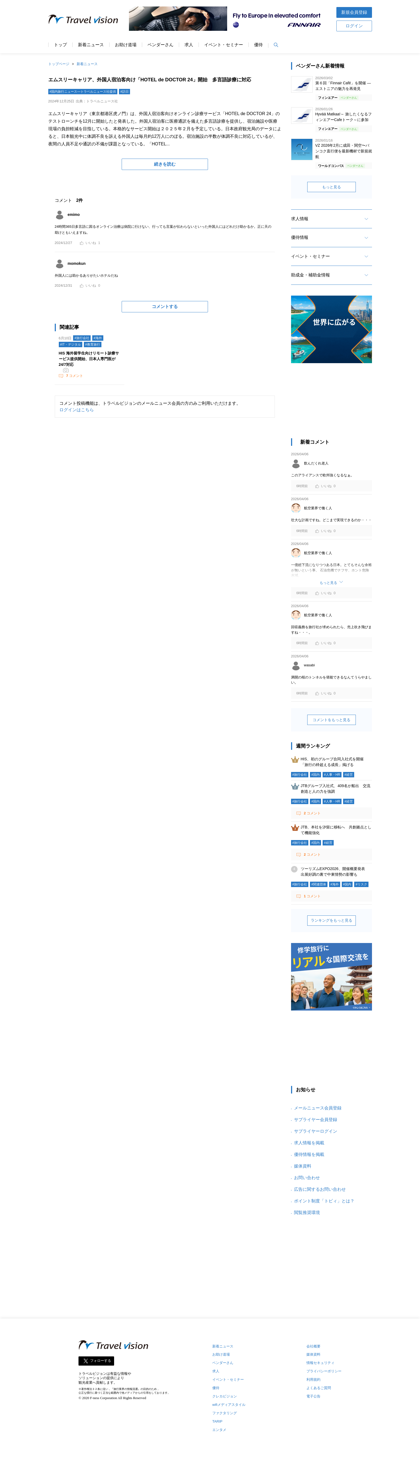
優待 (258, 45)
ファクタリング (224, 1413)
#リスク (361, 884)
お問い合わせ (307, 1177)
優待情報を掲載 (309, 1154)
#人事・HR (332, 775)
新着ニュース (91, 45)
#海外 (98, 338)
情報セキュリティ (320, 1363)
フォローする (100, 1361)
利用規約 (313, 1379)
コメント (74, 376)
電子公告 (313, 1396)
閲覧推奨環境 (307, 1212)
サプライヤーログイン (315, 1131)
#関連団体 (318, 884)
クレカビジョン (224, 1396)
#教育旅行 (92, 344)
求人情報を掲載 (309, 1143)
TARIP (217, 1421)
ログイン (354, 26)
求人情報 (299, 218)
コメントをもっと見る (331, 720)
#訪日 (124, 91)
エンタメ (219, 1430)
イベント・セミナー (223, 45)
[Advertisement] (331, 403)
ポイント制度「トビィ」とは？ (324, 1201)
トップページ (58, 64)
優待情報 (299, 237)
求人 (189, 45)
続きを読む (165, 164)
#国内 (315, 775)
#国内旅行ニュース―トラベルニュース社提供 (83, 91)
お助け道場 (125, 45)
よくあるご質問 (318, 1388)
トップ (60, 45)
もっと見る (331, 187)
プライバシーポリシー (324, 1371)
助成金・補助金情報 (310, 275)
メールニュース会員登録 (318, 1108)
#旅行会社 (81, 338)
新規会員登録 (354, 12)
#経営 (348, 775)
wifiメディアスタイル (228, 1405)
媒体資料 (302, 1166)
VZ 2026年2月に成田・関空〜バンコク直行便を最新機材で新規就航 (343, 151)
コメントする (165, 306)
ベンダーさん (160, 45)
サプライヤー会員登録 (315, 1119)
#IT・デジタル (70, 344)
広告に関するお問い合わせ (320, 1189)
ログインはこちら (76, 409)
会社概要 (313, 1346)
